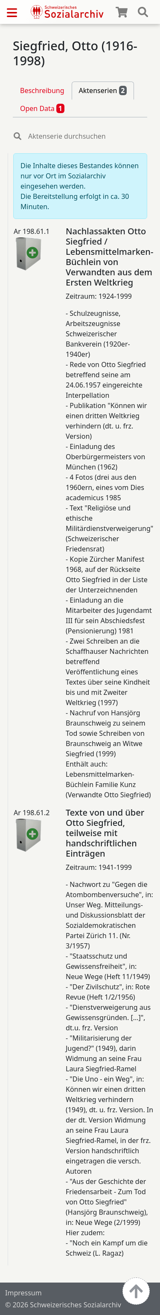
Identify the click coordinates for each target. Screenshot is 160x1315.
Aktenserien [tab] (103, 90)
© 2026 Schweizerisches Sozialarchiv (63, 1304)
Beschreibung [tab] (42, 90)
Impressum (23, 1293)
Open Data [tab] (42, 108)
